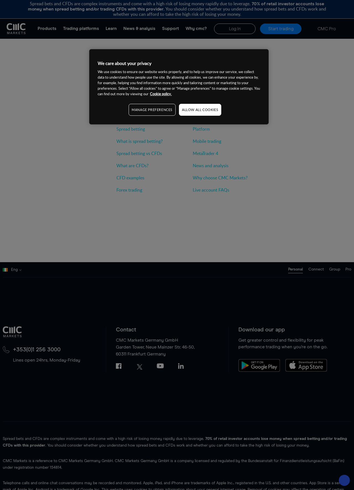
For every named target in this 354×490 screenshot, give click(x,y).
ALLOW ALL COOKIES (200, 109)
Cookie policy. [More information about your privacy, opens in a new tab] (161, 93)
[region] (179, 87)
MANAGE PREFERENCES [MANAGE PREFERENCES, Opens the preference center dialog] (152, 109)
